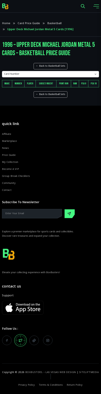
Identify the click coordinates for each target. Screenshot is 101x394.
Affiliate (6, 134)
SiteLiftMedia (89, 372)
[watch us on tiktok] (34, 340)
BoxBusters (33, 372)
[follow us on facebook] (7, 340)
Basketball (54, 24)
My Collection (10, 162)
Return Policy (75, 385)
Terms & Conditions (51, 385)
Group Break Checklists (16, 176)
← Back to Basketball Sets (50, 66)
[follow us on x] (20, 340)
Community (9, 183)
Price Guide (9, 155)
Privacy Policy (26, 385)
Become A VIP (10, 169)
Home (6, 24)
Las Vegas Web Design (60, 372)
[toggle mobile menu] (96, 6)
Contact (6, 190)
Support (7, 296)
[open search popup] (82, 6)
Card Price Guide (29, 24)
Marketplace (9, 141)
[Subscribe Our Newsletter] (70, 213)
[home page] (5, 6)
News (5, 148)
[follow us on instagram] (48, 340)
